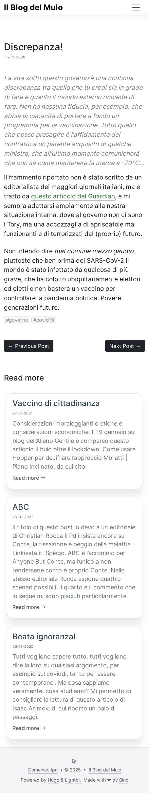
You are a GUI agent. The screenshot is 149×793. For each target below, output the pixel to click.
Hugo (53, 780)
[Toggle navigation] (136, 7)
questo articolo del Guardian (73, 196)
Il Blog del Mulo (33, 7)
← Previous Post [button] (28, 346)
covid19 (45, 320)
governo (18, 320)
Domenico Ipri (43, 769)
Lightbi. (73, 780)
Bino (123, 780)
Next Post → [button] (125, 346)
